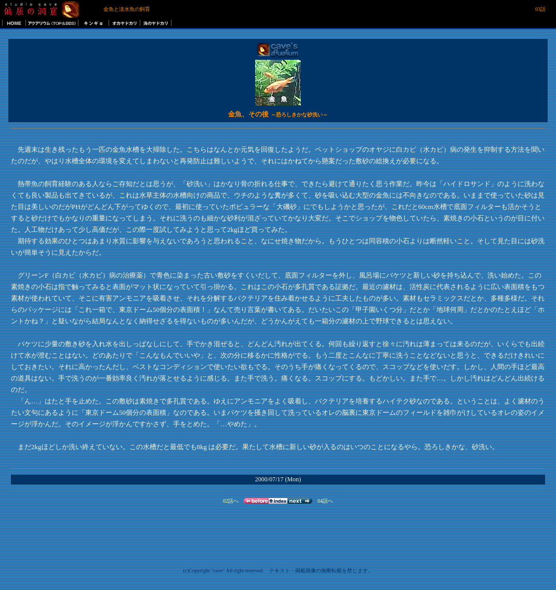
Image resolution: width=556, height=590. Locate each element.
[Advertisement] (506, 83)
